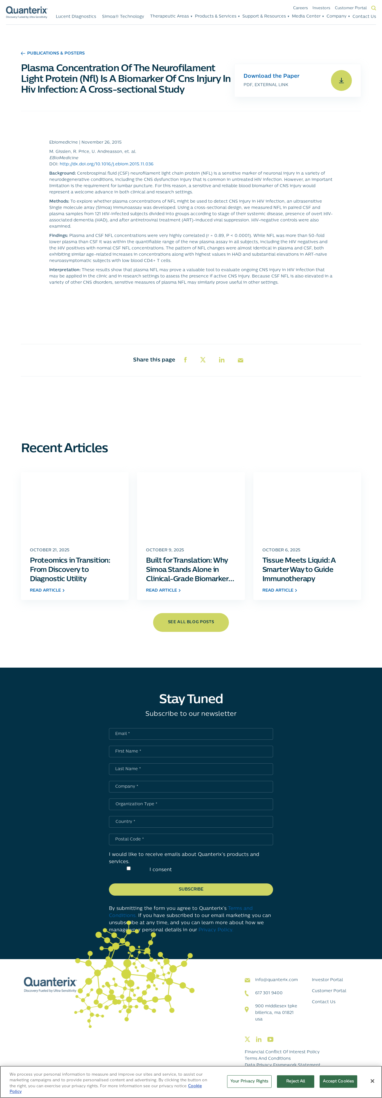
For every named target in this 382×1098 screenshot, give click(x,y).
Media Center (306, 16)
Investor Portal (327, 980)
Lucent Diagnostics (76, 17)
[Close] (372, 1081)
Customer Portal (351, 8)
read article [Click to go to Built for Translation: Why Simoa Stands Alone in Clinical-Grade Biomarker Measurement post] (163, 590)
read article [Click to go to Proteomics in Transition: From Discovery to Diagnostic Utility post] (47, 590)
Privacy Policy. (215, 930)
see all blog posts (191, 622)
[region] (191, 1082)
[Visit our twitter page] (247, 1039)
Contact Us (364, 17)
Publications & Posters (53, 53)
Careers (300, 8)
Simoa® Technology (123, 17)
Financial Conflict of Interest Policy (282, 1052)
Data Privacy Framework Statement (283, 1065)
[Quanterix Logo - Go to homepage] (27, 12)
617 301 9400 (269, 993)
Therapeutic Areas (169, 16)
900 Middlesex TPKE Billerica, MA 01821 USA (276, 1013)
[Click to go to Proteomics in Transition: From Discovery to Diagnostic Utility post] (75, 506)
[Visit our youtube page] (270, 1039)
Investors (321, 8)
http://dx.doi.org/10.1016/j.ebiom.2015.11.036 (106, 164)
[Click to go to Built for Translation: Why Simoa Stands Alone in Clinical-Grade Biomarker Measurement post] (191, 506)
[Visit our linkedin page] (258, 1039)
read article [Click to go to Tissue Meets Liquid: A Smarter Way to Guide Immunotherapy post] (279, 590)
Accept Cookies (338, 1081)
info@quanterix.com (276, 980)
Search (373, 8)
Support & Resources (264, 16)
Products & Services (215, 16)
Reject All (295, 1081)
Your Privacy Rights (249, 1081)
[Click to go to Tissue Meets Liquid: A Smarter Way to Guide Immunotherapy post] (307, 506)
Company (336, 16)
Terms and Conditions (268, 1059)
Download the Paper (271, 76)
